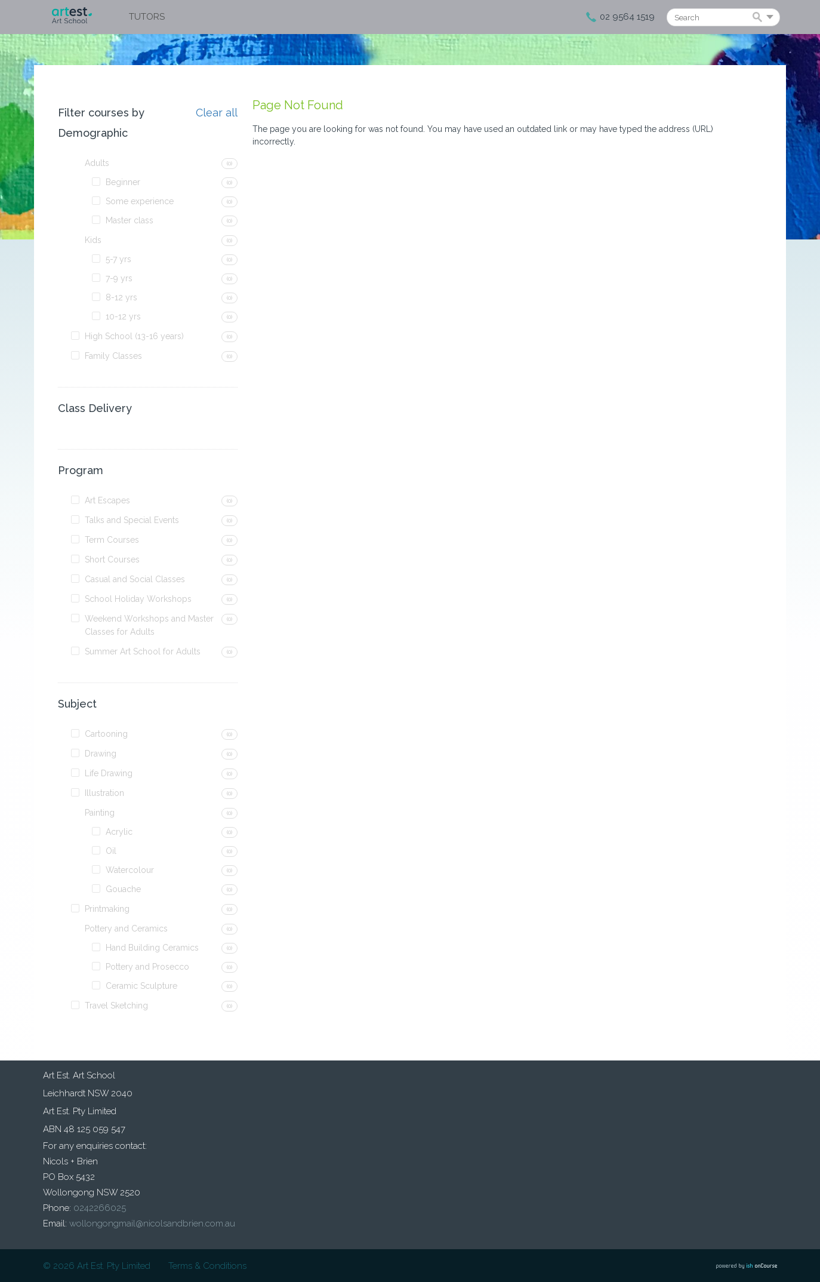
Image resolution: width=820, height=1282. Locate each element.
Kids (93, 240)
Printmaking (107, 909)
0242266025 (99, 1208)
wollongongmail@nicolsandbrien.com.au (152, 1223)
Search (759, 18)
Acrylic (119, 832)
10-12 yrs (123, 316)
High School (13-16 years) (134, 336)
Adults (97, 163)
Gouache (123, 889)
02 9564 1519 (627, 16)
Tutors (147, 16)
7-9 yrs (119, 278)
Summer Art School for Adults (143, 651)
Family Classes (113, 356)
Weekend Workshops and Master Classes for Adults (149, 625)
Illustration (104, 793)
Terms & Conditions (207, 1266)
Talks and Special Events (132, 520)
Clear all (217, 113)
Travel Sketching (116, 1005)
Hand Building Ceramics (152, 947)
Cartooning (106, 734)
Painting (100, 812)
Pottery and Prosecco (147, 967)
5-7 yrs (118, 259)
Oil (111, 851)
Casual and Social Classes (135, 579)
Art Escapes (107, 500)
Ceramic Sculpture (141, 986)
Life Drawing (108, 773)
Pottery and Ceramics (126, 928)
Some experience (140, 201)
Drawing (100, 753)
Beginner (123, 182)
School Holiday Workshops (138, 599)
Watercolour (130, 870)
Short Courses (112, 559)
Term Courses (112, 540)
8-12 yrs (121, 297)
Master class (129, 220)
